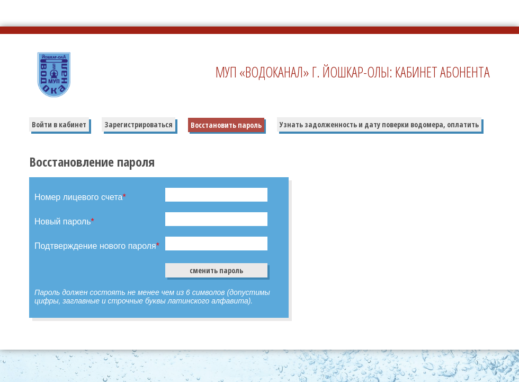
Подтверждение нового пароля (96, 245)
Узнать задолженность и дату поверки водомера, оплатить (379, 124)
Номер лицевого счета (80, 197)
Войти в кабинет (59, 124)
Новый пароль (64, 221)
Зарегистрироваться (138, 124)
